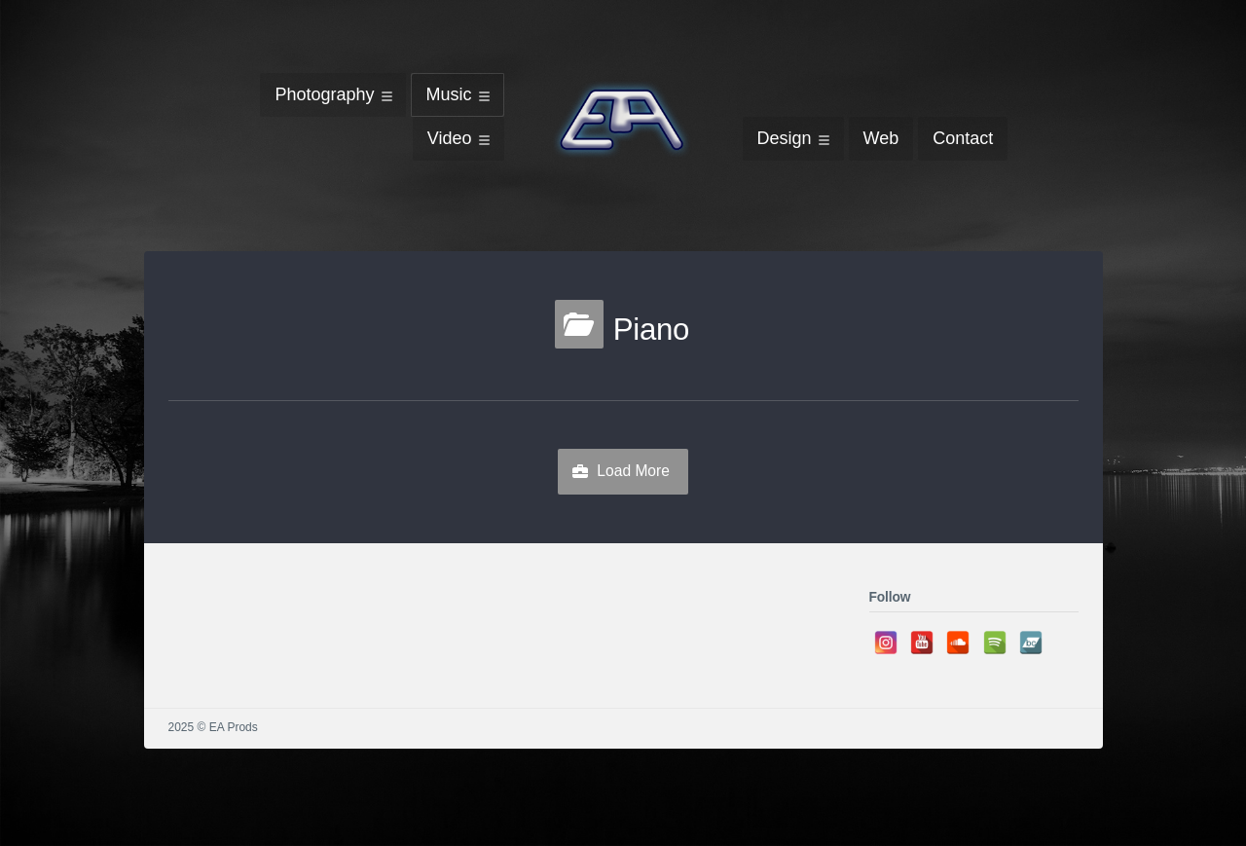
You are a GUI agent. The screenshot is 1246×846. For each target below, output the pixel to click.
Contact (963, 138)
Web (881, 138)
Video (449, 138)
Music (448, 94)
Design (784, 138)
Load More (633, 470)
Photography (324, 94)
